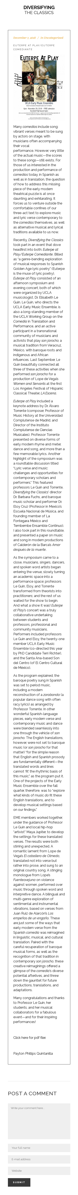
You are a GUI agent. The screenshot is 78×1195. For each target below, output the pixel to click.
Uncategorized (53, 38)
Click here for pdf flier (29, 1038)
